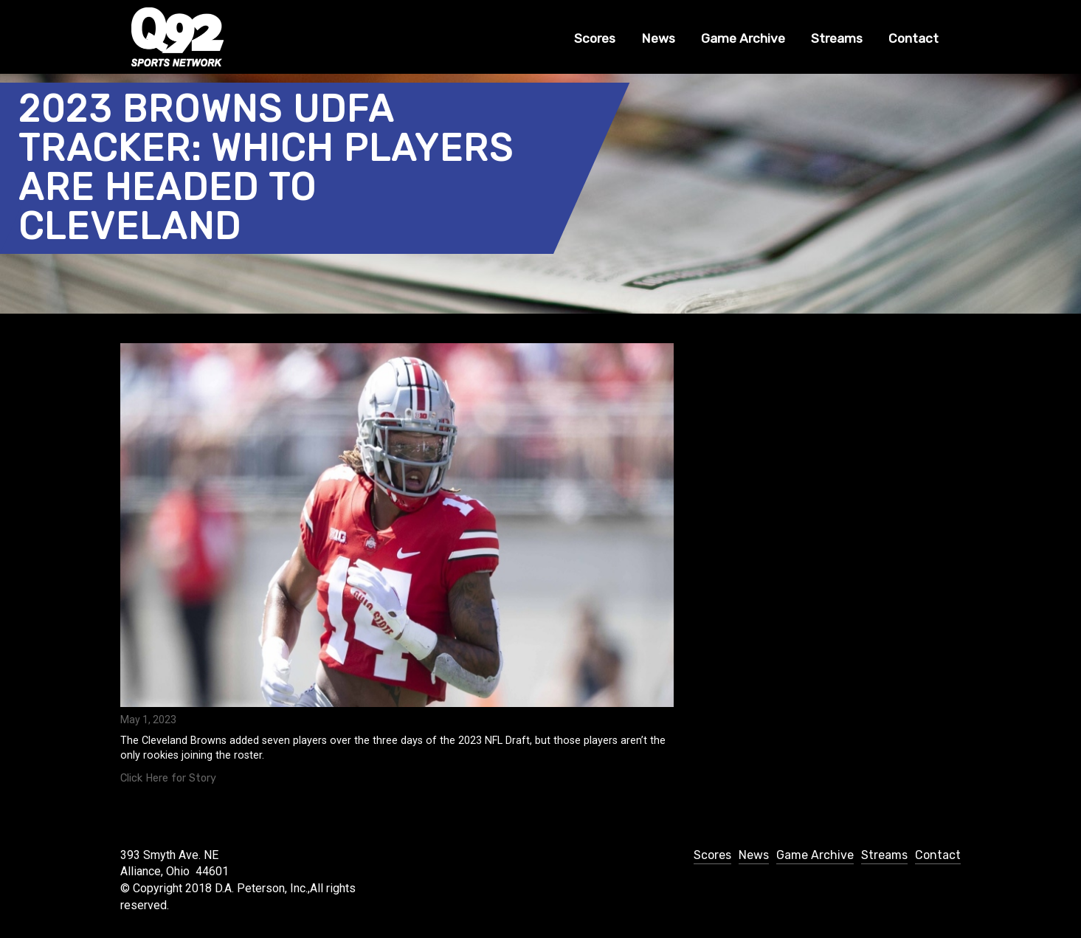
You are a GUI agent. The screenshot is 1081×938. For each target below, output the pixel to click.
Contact (913, 38)
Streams (837, 38)
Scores (594, 38)
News (658, 38)
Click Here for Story (168, 778)
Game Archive (743, 38)
